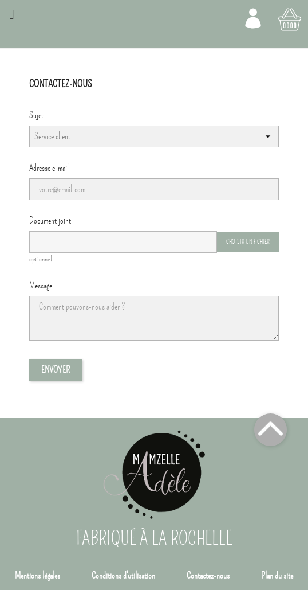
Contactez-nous (208, 575)
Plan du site (277, 575)
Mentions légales (37, 575)
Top (270, 429)
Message (40, 285)
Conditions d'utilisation (123, 575)
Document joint (50, 220)
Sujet (36, 115)
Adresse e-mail (49, 168)
